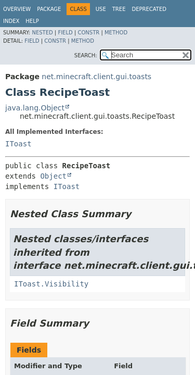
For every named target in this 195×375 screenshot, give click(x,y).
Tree (119, 9)
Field (65, 32)
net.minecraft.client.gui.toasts (96, 76)
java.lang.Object (34, 108)
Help (31, 21)
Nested (42, 32)
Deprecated (149, 9)
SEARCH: (85, 55)
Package (49, 9)
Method (116, 32)
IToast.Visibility (51, 284)
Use (101, 9)
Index (11, 21)
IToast (18, 144)
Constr (88, 32)
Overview (17, 9)
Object (53, 176)
